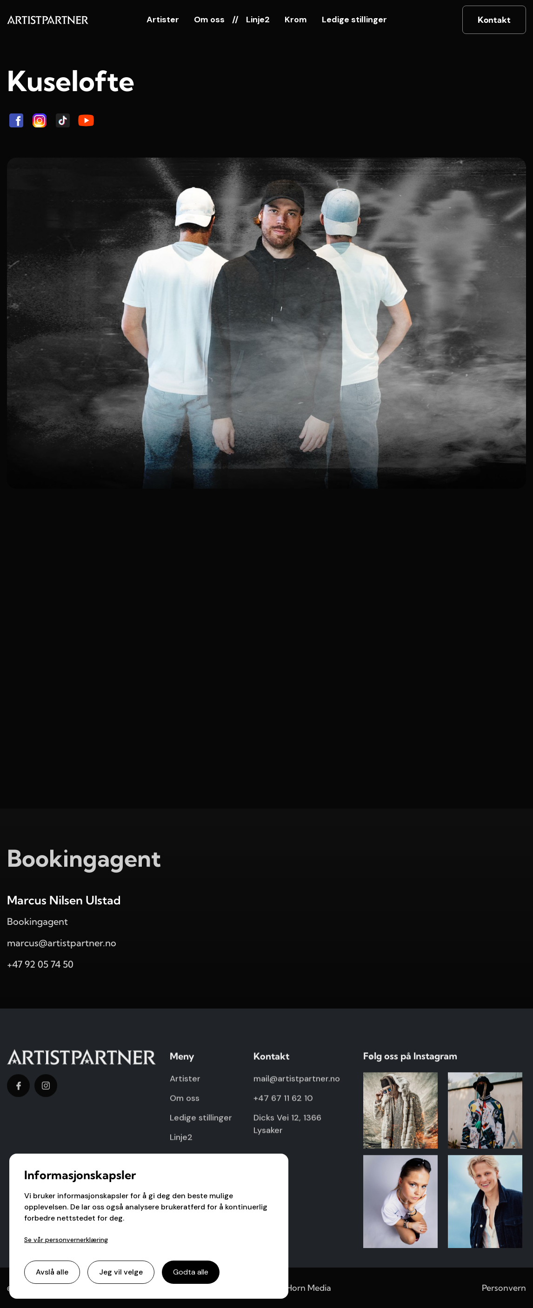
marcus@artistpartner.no (61, 943)
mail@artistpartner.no (296, 1083)
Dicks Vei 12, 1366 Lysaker (287, 1128)
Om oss (209, 19)
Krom (296, 19)
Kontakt (494, 19)
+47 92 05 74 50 (40, 964)
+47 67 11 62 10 (283, 1102)
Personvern (504, 1287)
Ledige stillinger (354, 19)
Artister (163, 19)
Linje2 (258, 19)
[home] (47, 19)
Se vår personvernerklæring (66, 1239)
